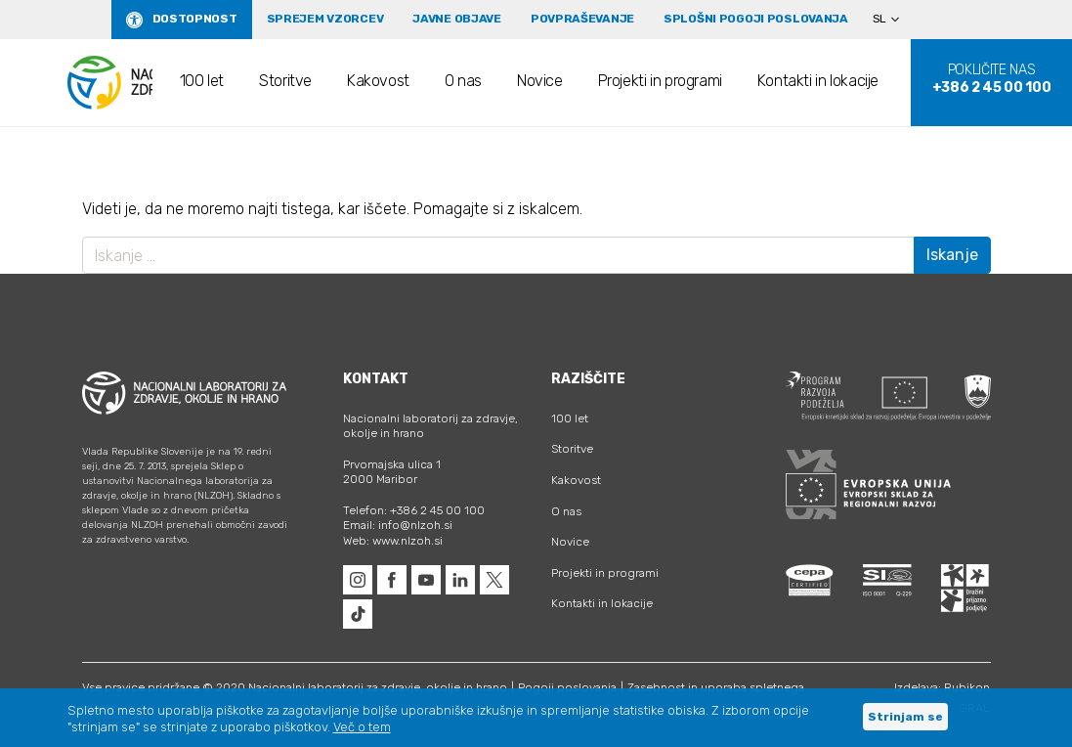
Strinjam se (905, 717)
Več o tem (362, 727)
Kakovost (378, 80)
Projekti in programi (660, 80)
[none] (894, 19)
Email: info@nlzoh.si (397, 525)
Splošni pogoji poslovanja (756, 18)
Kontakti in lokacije (818, 80)
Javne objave (456, 18)
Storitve (285, 80)
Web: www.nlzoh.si (393, 541)
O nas (463, 80)
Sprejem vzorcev (325, 18)
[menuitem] (894, 19)
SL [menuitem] (879, 18)
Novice (540, 80)
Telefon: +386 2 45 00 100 (414, 510)
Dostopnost (194, 18)
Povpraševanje (582, 18)
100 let (202, 80)
